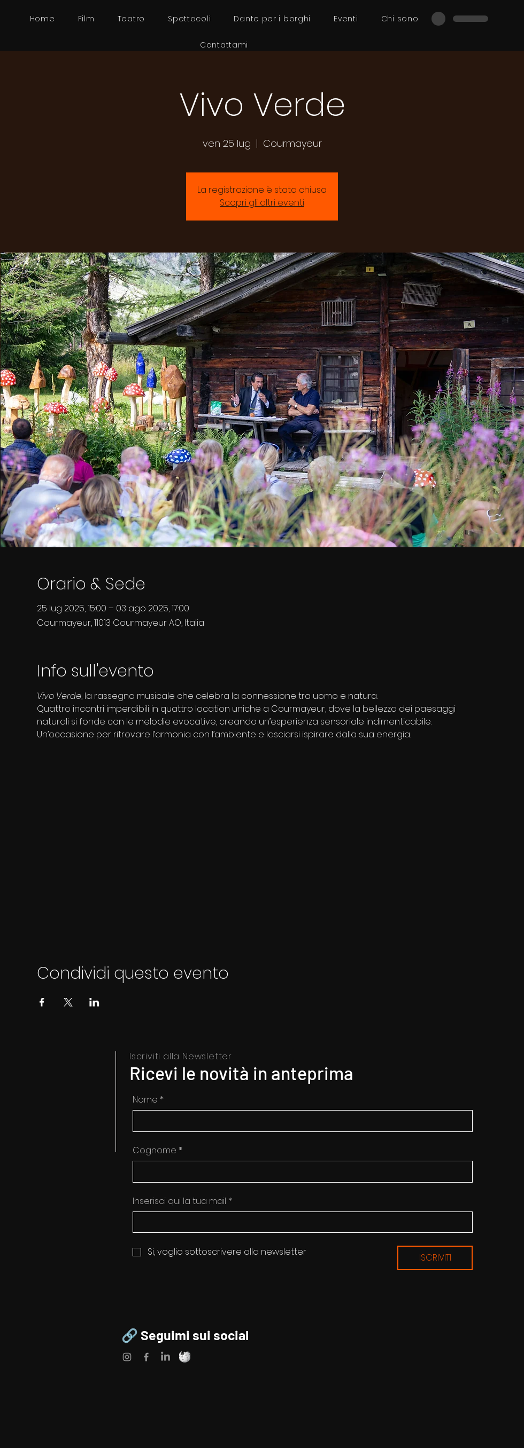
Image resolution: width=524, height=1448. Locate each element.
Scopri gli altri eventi (262, 202)
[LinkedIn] (165, 1357)
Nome (148, 1100)
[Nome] (299, 1121)
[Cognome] (299, 1171)
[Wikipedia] (184, 1357)
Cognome (157, 1150)
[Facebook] (146, 1357)
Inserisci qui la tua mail (182, 1201)
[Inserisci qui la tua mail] (299, 1222)
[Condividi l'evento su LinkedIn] (94, 1002)
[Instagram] (127, 1357)
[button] (189, 19)
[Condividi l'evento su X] (68, 1002)
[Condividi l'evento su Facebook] (42, 1002)
